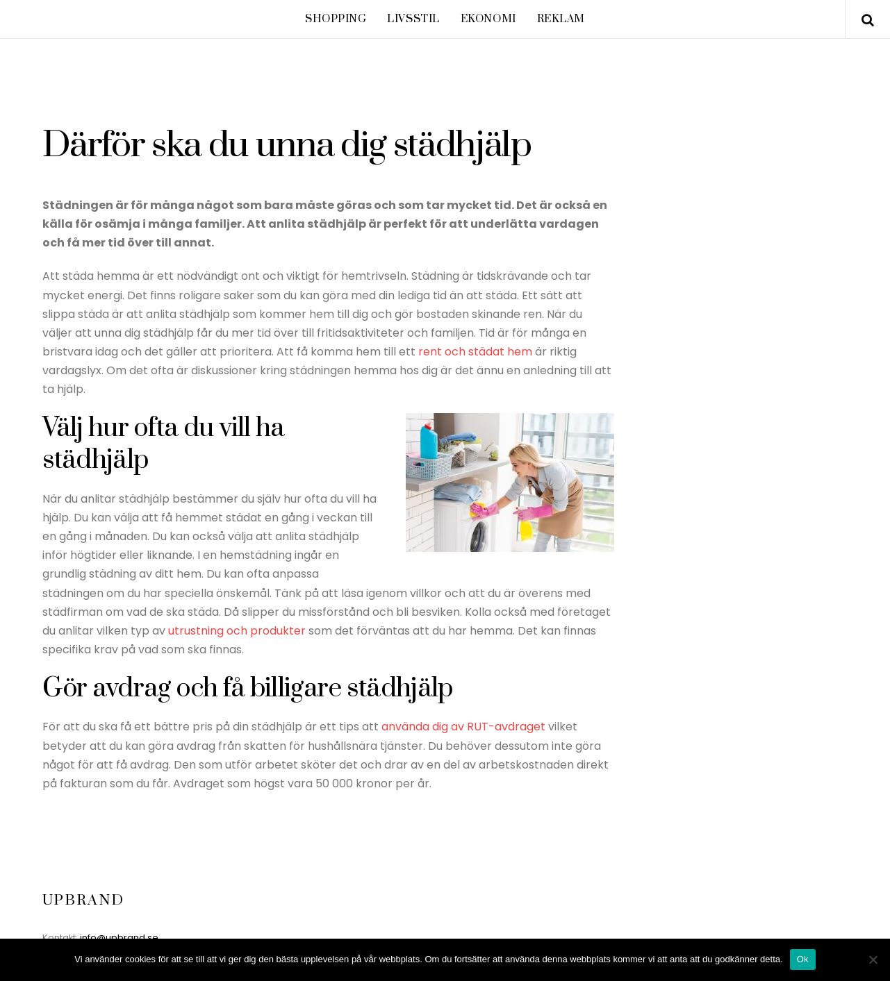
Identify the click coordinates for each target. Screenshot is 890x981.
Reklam (561, 19)
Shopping (336, 19)
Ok (803, 959)
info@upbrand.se (119, 937)
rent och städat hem (475, 352)
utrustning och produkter (237, 631)
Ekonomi (488, 19)
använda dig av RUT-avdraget (463, 727)
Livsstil (413, 19)
